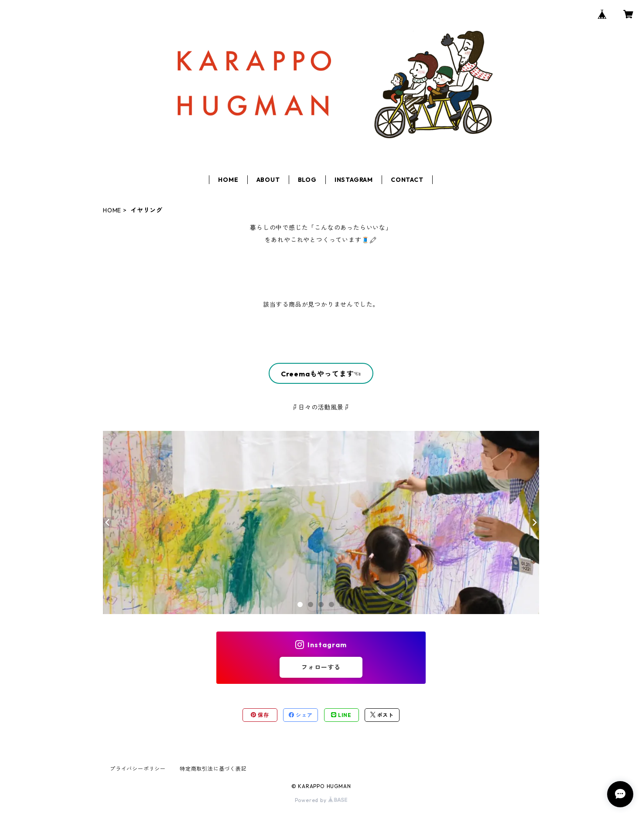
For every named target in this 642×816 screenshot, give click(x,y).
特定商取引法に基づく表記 (213, 768)
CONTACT (407, 180)
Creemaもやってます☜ (321, 373)
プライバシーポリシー (138, 768)
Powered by (321, 800)
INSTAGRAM (354, 180)
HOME (228, 180)
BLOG (307, 180)
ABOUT (268, 180)
